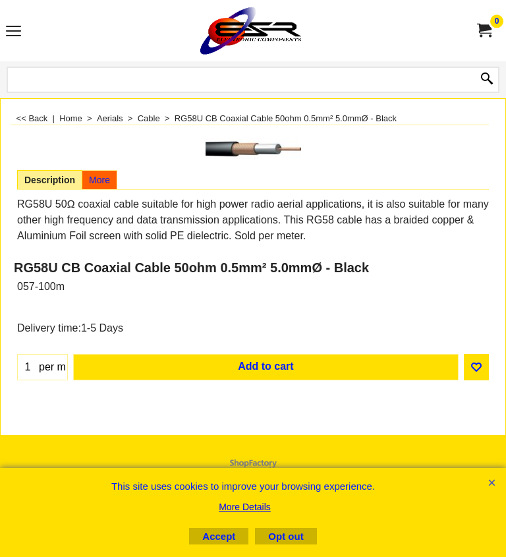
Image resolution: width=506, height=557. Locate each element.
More (99, 180)
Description (49, 180)
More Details (245, 507)
